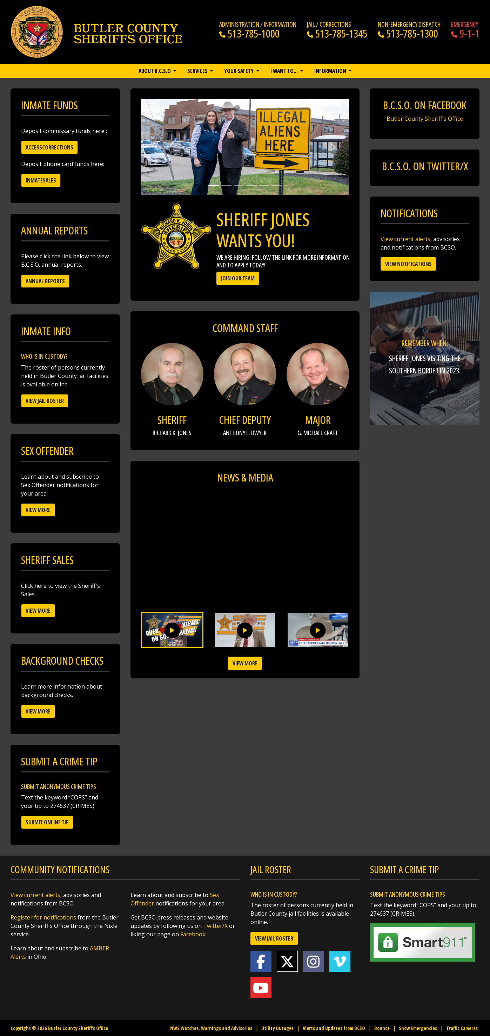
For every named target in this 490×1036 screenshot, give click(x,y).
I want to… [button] (284, 71)
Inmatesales (41, 180)
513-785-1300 (408, 33)
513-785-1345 (337, 33)
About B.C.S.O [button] (155, 71)
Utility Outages (277, 1028)
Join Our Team (238, 278)
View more (245, 663)
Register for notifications (43, 917)
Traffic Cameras (462, 1028)
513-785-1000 (249, 33)
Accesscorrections (49, 147)
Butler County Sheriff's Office (425, 118)
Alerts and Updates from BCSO (334, 1028)
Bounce (382, 1028)
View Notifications (408, 264)
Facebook (193, 934)
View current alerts (405, 239)
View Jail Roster (45, 401)
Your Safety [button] (239, 71)
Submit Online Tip (47, 822)
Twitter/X (215, 926)
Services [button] (198, 71)
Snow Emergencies (418, 1028)
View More (38, 510)
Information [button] (330, 71)
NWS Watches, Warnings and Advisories (211, 1028)
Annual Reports (45, 281)
